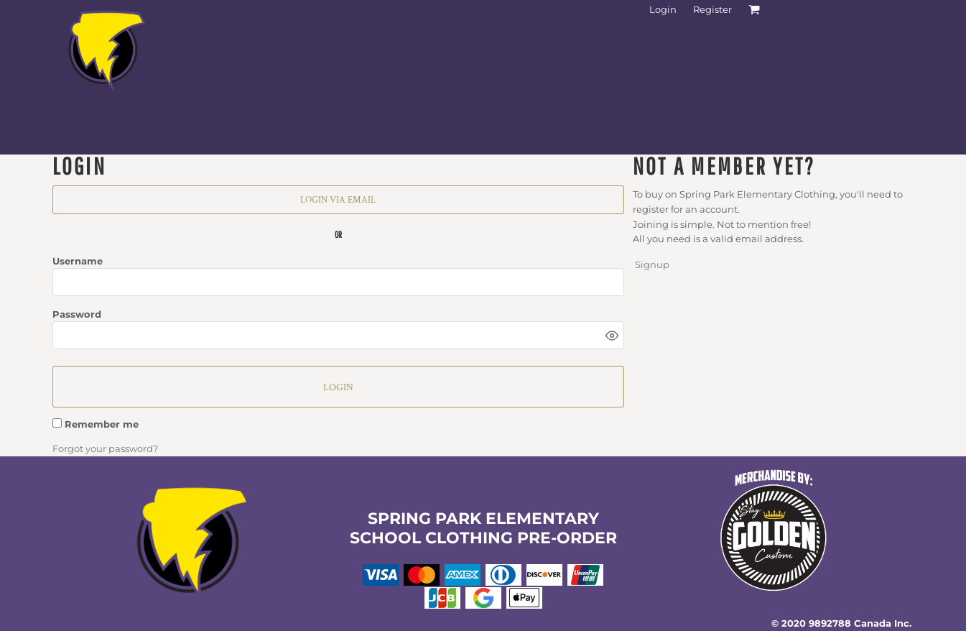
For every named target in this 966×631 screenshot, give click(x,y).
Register (712, 9)
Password (76, 314)
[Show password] (612, 336)
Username (77, 261)
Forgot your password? (105, 448)
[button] (192, 543)
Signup (652, 264)
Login (663, 9)
